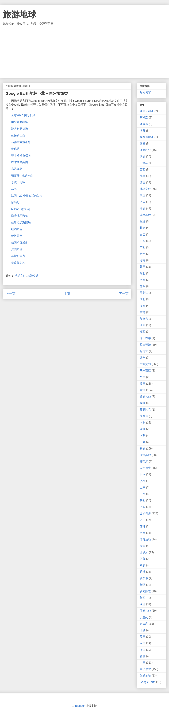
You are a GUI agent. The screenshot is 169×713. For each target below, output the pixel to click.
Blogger (80, 705)
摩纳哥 (15, 202)
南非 (142, 422)
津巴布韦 (145, 338)
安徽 (142, 143)
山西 (142, 493)
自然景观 (145, 669)
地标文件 (20, 275)
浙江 (142, 649)
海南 (142, 260)
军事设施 (145, 344)
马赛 (14, 188)
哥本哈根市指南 (21, 155)
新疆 (142, 584)
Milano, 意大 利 (20, 209)
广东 (142, 240)
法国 (142, 201)
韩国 (142, 266)
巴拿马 (144, 162)
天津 (142, 545)
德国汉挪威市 (19, 242)
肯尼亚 (144, 351)
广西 (142, 247)
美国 (142, 383)
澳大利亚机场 (19, 128)
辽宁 (142, 357)
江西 (142, 331)
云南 (142, 643)
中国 (142, 662)
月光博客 (145, 92)
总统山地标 (18, 182)
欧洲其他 (145, 455)
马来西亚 (145, 370)
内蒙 (142, 435)
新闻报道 (145, 591)
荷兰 (142, 286)
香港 (142, 571)
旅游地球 (19, 14)
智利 (142, 656)
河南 (142, 279)
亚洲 (142, 604)
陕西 (142, 500)
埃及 (142, 130)
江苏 (142, 325)
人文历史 (145, 467)
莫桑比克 (145, 409)
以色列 (144, 617)
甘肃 (142, 227)
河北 (142, 273)
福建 (142, 221)
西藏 (142, 558)
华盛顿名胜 (18, 262)
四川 (142, 519)
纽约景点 (16, 229)
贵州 (142, 253)
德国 (142, 182)
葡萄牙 (144, 461)
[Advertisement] (84, 51)
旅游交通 (33, 275)
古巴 (142, 234)
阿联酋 (144, 123)
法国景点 (16, 249)
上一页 (11, 294)
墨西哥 (144, 416)
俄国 (142, 195)
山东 (142, 487)
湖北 (142, 299)
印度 (142, 630)
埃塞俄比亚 (147, 137)
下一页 (124, 294)
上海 (142, 506)
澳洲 (142, 156)
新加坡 (144, 578)
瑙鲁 (142, 429)
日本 (142, 474)
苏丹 (142, 526)
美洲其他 (145, 396)
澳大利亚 (145, 149)
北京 (142, 175)
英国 (142, 636)
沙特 (142, 481)
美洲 (142, 390)
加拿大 (144, 318)
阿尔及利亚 (147, 111)
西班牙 (144, 552)
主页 (67, 294)
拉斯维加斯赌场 (21, 222)
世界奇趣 (145, 513)
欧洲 (142, 448)
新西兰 (144, 597)
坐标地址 (145, 675)
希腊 (142, 565)
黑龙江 (144, 292)
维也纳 (15, 148)
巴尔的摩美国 (19, 162)
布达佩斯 (16, 168)
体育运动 (145, 539)
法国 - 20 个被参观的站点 (27, 195)
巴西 (142, 169)
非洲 (142, 208)
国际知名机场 (19, 122)
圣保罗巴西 (18, 135)
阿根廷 (144, 117)
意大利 (144, 623)
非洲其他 (145, 214)
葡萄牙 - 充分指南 (22, 175)
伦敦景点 (16, 235)
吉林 (142, 312)
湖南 (142, 305)
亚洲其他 (145, 610)
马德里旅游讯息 (21, 142)
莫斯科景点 (18, 255)
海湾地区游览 (19, 215)
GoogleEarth (147, 682)
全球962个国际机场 (23, 115)
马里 (142, 377)
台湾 (142, 532)
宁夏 (142, 442)
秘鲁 (142, 403)
